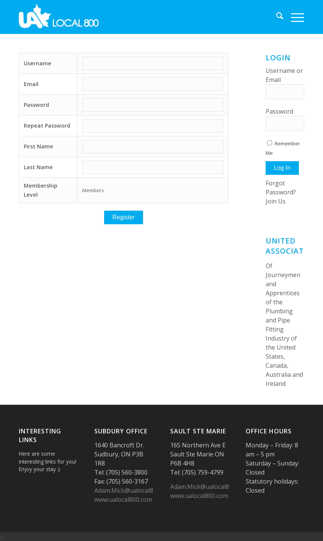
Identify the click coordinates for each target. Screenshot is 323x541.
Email (31, 84)
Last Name (38, 167)
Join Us (276, 201)
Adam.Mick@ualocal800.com (133, 490)
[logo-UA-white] (59, 17)
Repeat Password (47, 125)
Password (36, 104)
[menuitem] (276, 17)
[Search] (276, 17)
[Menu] (293, 17)
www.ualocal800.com (123, 499)
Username (37, 63)
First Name (38, 146)
